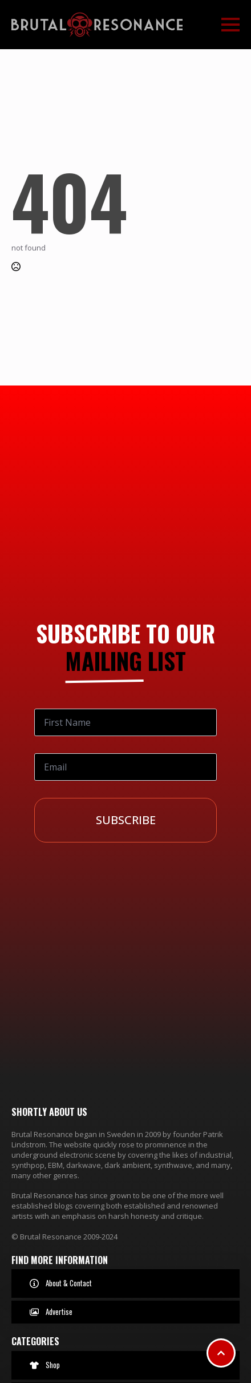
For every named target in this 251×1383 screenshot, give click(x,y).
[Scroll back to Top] (221, 1353)
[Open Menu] (230, 24)
